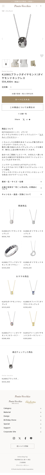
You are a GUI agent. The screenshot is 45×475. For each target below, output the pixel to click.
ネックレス (9, 11)
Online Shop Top (22, 457)
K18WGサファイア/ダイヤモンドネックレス (33, 302)
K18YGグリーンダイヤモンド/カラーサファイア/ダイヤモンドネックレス (33, 336)
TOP (3, 11)
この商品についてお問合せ (22, 107)
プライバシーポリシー (22, 465)
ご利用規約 (22, 462)
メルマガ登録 (22, 446)
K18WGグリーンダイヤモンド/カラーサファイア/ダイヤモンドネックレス (12, 336)
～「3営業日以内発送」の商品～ (22, 1)
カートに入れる (22, 99)
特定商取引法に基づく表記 (22, 460)
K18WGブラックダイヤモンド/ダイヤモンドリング (12, 264)
